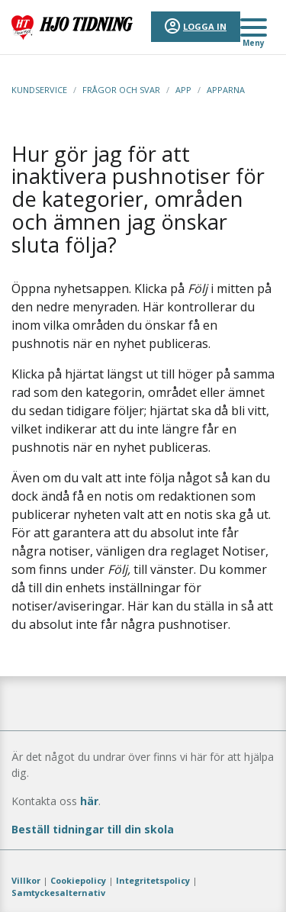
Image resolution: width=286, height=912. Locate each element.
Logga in (205, 26)
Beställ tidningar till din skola (92, 829)
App (183, 89)
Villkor (25, 880)
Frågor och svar (121, 89)
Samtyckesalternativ (58, 892)
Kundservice (39, 89)
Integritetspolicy (153, 880)
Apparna (226, 89)
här (89, 801)
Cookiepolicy (78, 880)
